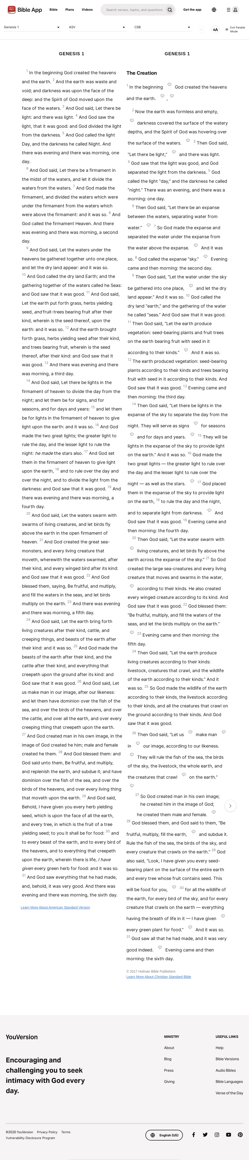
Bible (54, 9)
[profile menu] (232, 10)
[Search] (132, 10)
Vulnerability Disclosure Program (30, 1138)
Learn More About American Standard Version (55, 907)
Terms (66, 1132)
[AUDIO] (201, 29)
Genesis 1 (32, 27)
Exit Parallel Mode (235, 29)
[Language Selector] (214, 10)
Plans (69, 9)
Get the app (192, 9)
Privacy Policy (47, 1132)
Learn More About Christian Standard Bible (158, 977)
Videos (87, 9)
